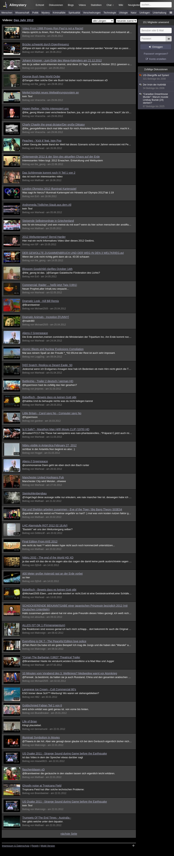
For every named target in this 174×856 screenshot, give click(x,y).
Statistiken (96, 5)
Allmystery (17, 5)
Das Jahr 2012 (23, 20)
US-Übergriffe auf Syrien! (156, 77)
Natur (133, 12)
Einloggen (157, 47)
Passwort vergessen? (156, 53)
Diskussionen (56, 5)
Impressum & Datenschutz (16, 845)
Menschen (6, 12)
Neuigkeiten (134, 5)
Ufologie (123, 12)
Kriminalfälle (59, 12)
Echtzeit (40, 5)
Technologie (110, 12)
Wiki (121, 5)
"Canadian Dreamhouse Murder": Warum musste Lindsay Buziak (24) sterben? (156, 100)
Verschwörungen (91, 12)
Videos (82, 5)
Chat (110, 5)
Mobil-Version (48, 845)
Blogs (71, 5)
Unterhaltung (159, 12)
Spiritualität (74, 12)
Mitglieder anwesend (156, 22)
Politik (35, 12)
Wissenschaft (22, 12)
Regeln (35, 845)
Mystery (45, 12)
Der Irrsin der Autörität (156, 86)
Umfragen (145, 12)
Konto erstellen (157, 58)
